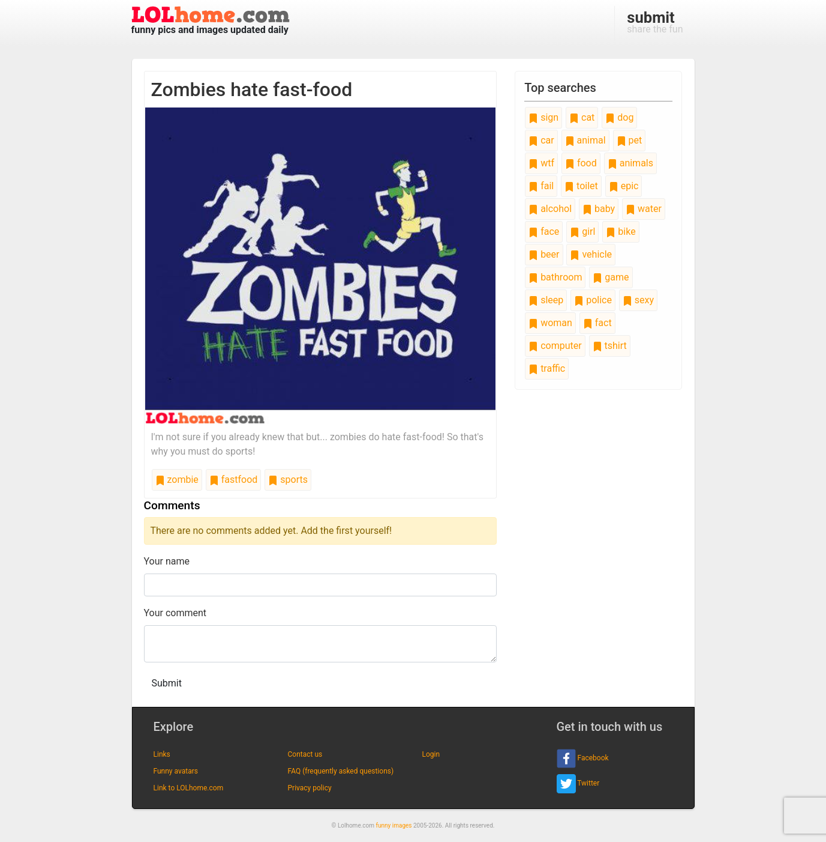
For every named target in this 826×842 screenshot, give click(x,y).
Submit (167, 683)
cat (581, 117)
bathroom (555, 277)
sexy (638, 300)
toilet (581, 186)
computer (554, 345)
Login (431, 754)
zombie (177, 479)
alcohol (550, 208)
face (543, 231)
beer (543, 254)
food (581, 163)
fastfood (233, 479)
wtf (541, 163)
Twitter (578, 783)
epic (624, 186)
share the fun (655, 21)
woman (550, 323)
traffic (546, 368)
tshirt (610, 345)
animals (630, 163)
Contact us (305, 754)
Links (162, 754)
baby (598, 208)
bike (620, 231)
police (593, 300)
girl (582, 231)
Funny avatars (176, 771)
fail (541, 186)
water (644, 208)
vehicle (591, 254)
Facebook (583, 758)
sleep (545, 300)
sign (543, 117)
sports (288, 479)
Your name (167, 561)
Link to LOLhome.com (189, 788)
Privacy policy (310, 788)
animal (585, 140)
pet (629, 140)
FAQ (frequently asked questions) (341, 771)
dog (619, 117)
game (611, 277)
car (541, 140)
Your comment (175, 613)
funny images (394, 825)
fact (597, 323)
